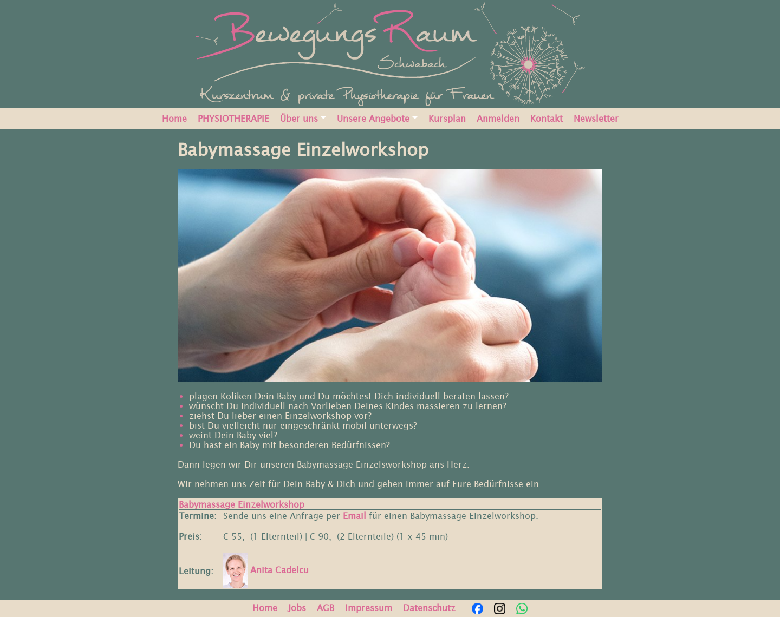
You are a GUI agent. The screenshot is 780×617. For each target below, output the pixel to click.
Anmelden (498, 118)
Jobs (297, 608)
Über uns (299, 118)
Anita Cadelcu (266, 570)
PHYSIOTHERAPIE (233, 118)
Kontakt (546, 118)
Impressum (368, 608)
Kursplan (447, 118)
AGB (325, 608)
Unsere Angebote (373, 118)
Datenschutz (429, 608)
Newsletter (596, 118)
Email (354, 516)
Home (174, 118)
